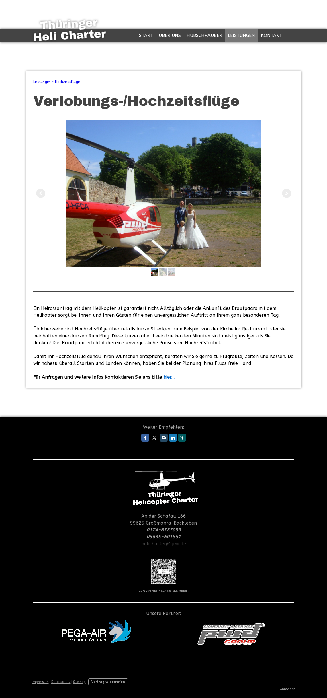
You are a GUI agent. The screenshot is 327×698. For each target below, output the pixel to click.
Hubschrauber (204, 35)
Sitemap (79, 681)
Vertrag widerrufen (108, 681)
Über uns (170, 35)
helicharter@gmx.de (163, 543)
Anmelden (287, 689)
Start (146, 35)
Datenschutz (61, 681)
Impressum (40, 681)
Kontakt (271, 35)
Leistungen (241, 35)
